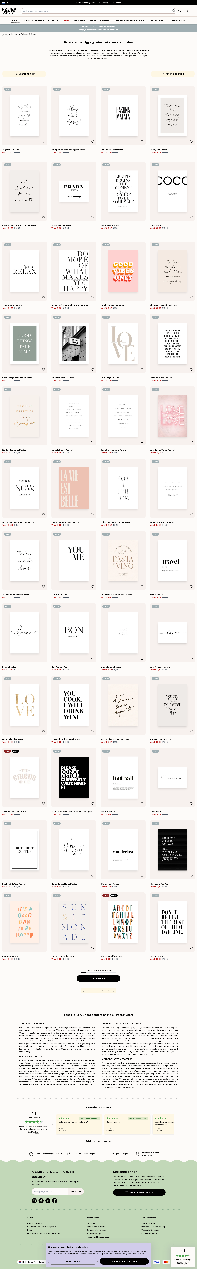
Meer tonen (98, 978)
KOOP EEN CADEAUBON (139, 1192)
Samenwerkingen (94, 1233)
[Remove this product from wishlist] (43, 141)
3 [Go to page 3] (98, 990)
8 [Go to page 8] (109, 990)
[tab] (180, 11)
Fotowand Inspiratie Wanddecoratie (43, 1233)
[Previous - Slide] (52, 1124)
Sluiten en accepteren (124, 1261)
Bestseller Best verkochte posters (42, 1226)
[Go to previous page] (83, 990)
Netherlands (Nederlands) (33, 1262)
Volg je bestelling (149, 1223)
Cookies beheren (149, 1233)
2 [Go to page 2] (93, 990)
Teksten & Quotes (29, 34)
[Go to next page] (113, 990)
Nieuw (30, 1230)
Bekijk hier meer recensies (98, 1141)
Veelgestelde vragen (150, 1230)
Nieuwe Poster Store (96, 1226)
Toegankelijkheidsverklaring (99, 1237)
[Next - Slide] (178, 1124)
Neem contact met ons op (153, 1226)
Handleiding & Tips (35, 1223)
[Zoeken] (173, 11)
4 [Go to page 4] (103, 990)
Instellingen (73, 1261)
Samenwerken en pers (96, 1230)
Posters (14, 34)
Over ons (91, 1223)
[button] (183, 1257)
